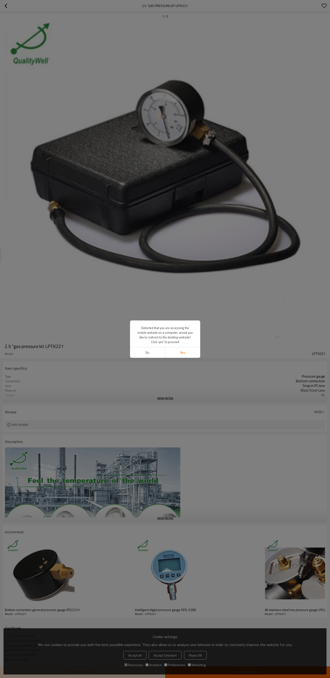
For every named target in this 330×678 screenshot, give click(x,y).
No (147, 352)
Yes (182, 352)
